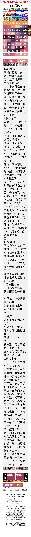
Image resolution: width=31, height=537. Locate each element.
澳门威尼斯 (11, 487)
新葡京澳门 (6, 487)
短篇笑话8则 (21, 475)
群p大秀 (24, 490)
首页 (6, 61)
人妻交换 (16, 487)
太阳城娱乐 (13, 490)
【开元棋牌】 (22, 487)
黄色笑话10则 (12, 475)
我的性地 (22, 525)
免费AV (7, 23)
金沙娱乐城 (19, 490)
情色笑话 (13, 61)
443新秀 (15, 6)
